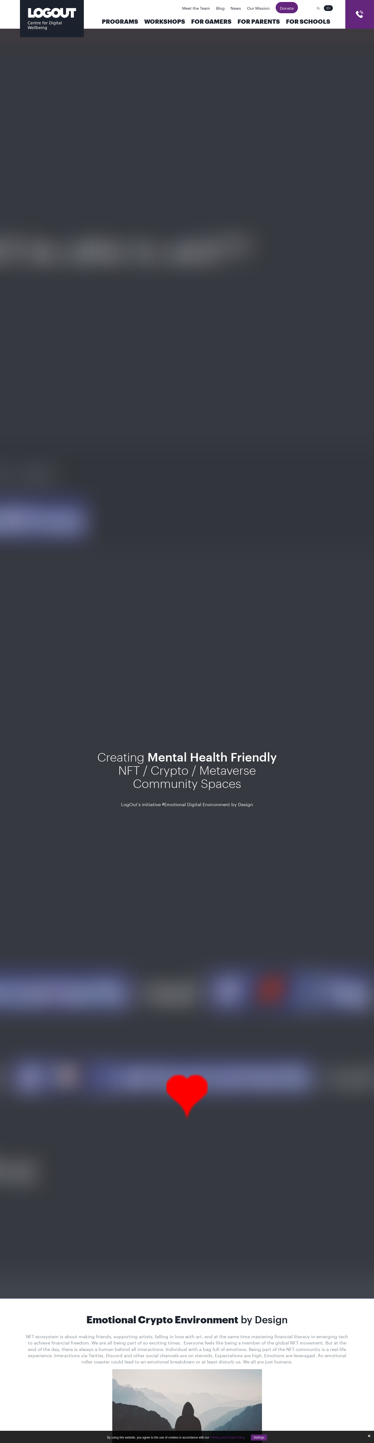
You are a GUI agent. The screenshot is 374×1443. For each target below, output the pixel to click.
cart (359, 14)
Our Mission (258, 7)
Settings (258, 1437)
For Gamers (211, 22)
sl (318, 8)
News (236, 7)
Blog (220, 7)
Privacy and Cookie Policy (227, 1437)
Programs (120, 22)
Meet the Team (196, 7)
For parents (259, 22)
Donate (287, 7)
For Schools (308, 22)
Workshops (164, 22)
